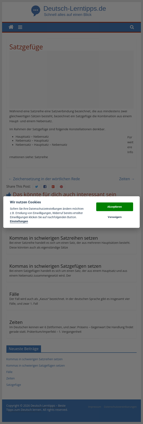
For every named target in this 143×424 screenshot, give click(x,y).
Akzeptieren (114, 206)
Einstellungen (19, 221)
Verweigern (115, 217)
